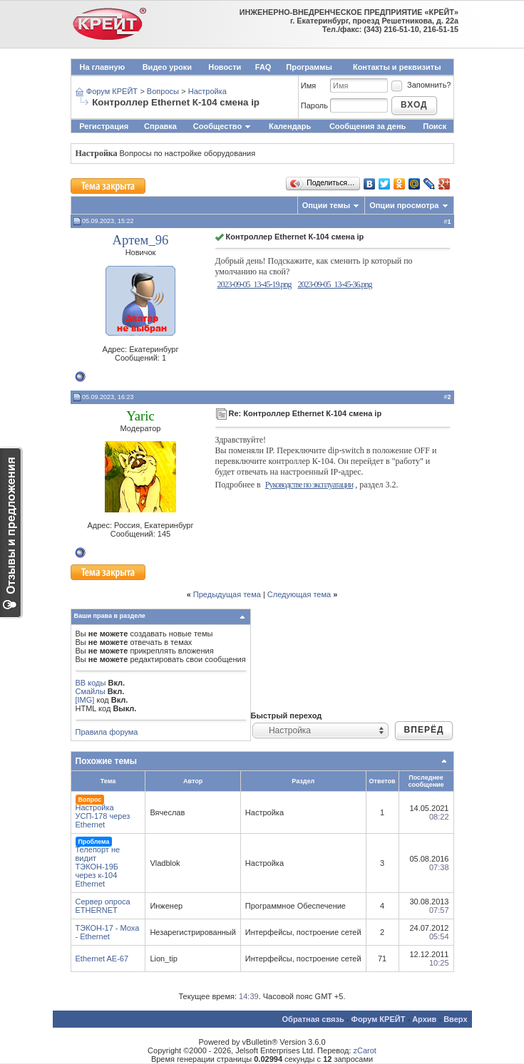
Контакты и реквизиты (397, 67)
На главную (102, 67)
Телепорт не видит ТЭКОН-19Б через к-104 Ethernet (98, 866)
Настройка (207, 91)
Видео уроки (167, 67)
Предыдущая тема (227, 594)
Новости (224, 67)
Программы (309, 67)
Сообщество (222, 126)
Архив (424, 1019)
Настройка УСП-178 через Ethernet (103, 816)
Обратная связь (313, 1019)
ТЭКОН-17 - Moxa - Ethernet (108, 932)
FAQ (263, 67)
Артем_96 (141, 239)
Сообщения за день (367, 126)
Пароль (314, 105)
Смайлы (91, 691)
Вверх (455, 1019)
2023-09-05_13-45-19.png (254, 284)
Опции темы (326, 205)
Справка (160, 126)
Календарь (290, 126)
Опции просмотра (403, 205)
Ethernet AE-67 (102, 958)
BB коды (91, 682)
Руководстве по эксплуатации (309, 485)
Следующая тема (299, 594)
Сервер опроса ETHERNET (103, 905)
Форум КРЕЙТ (112, 91)
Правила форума (107, 732)
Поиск (434, 126)
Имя (308, 85)
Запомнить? (420, 85)
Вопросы (163, 91)
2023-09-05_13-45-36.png (334, 284)
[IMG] (85, 700)
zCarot (365, 1050)
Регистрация (103, 126)
